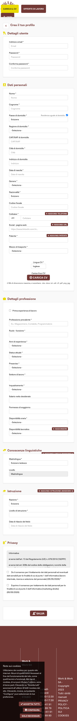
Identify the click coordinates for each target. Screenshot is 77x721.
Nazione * (13, 499)
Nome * (12, 93)
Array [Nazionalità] (38, 196)
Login (7, 16)
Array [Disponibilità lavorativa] (38, 433)
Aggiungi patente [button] (57, 235)
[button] (6, 26)
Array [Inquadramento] (38, 389)
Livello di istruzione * (18, 510)
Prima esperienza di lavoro (24, 310)
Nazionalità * (14, 192)
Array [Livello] (38, 473)
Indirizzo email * (16, 41)
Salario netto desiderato (20, 396)
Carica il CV (9, 8)
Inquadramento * (16, 385)
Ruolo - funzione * (17, 330)
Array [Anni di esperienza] (38, 345)
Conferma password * (19, 63)
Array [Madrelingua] (38, 463)
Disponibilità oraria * (18, 418)
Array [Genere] (38, 185)
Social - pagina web (18, 225)
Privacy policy (63, 702)
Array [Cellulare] (15, 218)
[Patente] (38, 239)
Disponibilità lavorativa (19, 429)
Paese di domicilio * (18, 115)
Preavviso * (14, 363)
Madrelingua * (15, 459)
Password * (14, 52)
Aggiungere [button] (60, 429)
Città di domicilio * (17, 148)
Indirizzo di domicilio (18, 159)
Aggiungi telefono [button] (56, 213)
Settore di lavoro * (17, 374)
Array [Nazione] (38, 503)
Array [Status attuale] (38, 356)
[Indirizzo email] (38, 45)
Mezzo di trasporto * (18, 246)
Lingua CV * (38, 262)
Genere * (13, 181)
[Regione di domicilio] (38, 130)
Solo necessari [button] (31, 715)
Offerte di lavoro (33, 8)
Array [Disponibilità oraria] (38, 422)
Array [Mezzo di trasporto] (38, 250)
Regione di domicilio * (19, 126)
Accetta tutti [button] (30, 703)
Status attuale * (16, 352)
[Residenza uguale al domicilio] (67, 115)
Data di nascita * (16, 170)
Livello (12, 469)
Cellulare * (14, 214)
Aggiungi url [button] (59, 224)
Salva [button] (38, 613)
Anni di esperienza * (18, 341)
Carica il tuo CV (38, 273)
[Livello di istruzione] (38, 514)
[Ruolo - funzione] (38, 334)
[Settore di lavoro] (38, 378)
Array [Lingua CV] (38, 266)
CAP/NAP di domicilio (19, 137)
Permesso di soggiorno (19, 407)
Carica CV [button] (38, 277)
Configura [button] (32, 709)
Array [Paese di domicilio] (38, 119)
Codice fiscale (15, 203)
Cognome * (14, 104)
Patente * (13, 235)
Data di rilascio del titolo (19, 521)
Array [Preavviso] (38, 367)
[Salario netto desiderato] (38, 400)
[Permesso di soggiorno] (38, 411)
